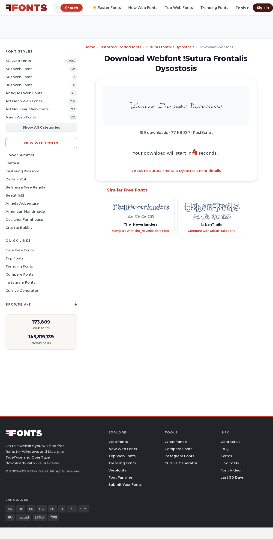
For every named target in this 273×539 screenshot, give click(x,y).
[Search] (71, 8)
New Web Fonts (142, 8)
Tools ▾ (242, 8)
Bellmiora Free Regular (26, 187)
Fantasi (12, 163)
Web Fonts (118, 441)
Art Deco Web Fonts (24, 101)
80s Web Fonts (19, 85)
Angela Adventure (22, 203)
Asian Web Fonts (21, 117)
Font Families (120, 477)
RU (10, 517)
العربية (24, 517)
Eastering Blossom (22, 171)
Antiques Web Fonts (24, 93)
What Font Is (176, 441)
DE (20, 509)
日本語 (40, 517)
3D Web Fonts (18, 61)
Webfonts (117, 470)
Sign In (263, 8)
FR (52, 509)
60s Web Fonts (19, 77)
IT (62, 509)
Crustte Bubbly (19, 227)
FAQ (224, 449)
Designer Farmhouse (24, 219)
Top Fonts (15, 258)
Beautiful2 (15, 195)
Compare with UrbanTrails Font (211, 231)
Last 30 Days (232, 477)
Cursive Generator (22, 290)
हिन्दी (54, 517)
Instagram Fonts (20, 282)
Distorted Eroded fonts (120, 47)
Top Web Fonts (179, 8)
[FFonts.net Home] (26, 8)
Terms (226, 456)
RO (41, 509)
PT (72, 509)
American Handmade (25, 211)
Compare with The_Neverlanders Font (140, 231)
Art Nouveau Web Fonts (27, 109)
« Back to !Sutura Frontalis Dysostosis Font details (176, 170)
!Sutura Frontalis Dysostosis (170, 47)
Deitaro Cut (16, 179)
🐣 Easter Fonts (106, 8)
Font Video (230, 470)
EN (10, 509)
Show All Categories (41, 127)
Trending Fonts (214, 8)
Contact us (230, 441)
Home (89, 47)
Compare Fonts (19, 274)
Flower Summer (20, 155)
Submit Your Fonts (125, 484)
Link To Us (230, 463)
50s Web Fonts (19, 69)
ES (31, 509)
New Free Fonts (20, 250)
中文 (83, 509)
